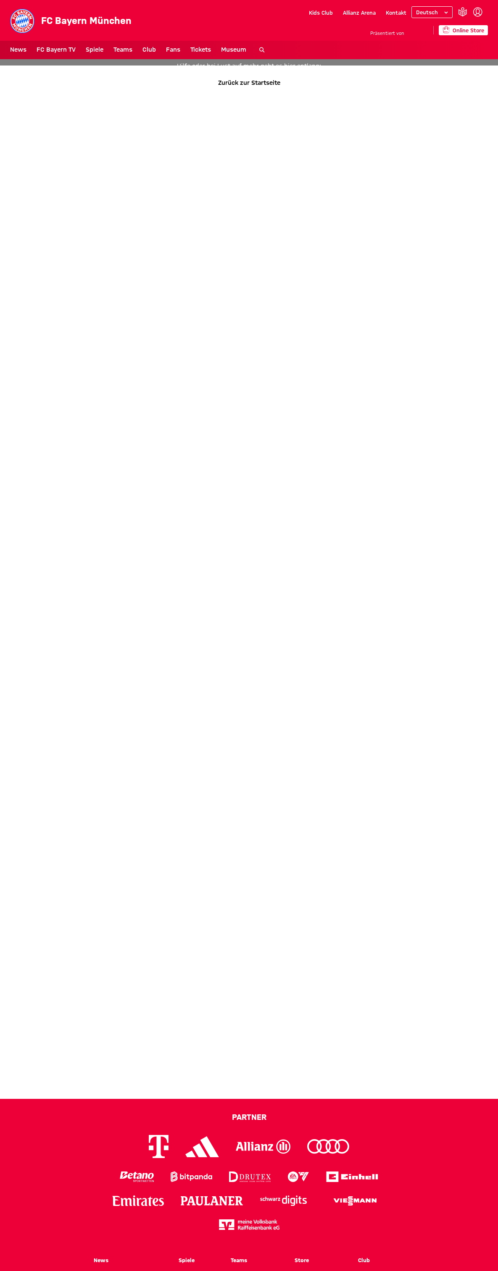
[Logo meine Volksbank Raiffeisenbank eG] (249, 1224)
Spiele (94, 49)
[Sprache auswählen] (432, 12)
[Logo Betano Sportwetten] (137, 1176)
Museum (233, 49)
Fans (173, 49)
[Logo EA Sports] (298, 1176)
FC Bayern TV (56, 49)
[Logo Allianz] (263, 1146)
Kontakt (396, 13)
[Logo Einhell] (352, 1176)
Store (302, 1260)
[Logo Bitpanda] (191, 1176)
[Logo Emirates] (138, 1200)
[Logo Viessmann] (355, 1200)
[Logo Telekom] (159, 1146)
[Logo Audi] (328, 1146)
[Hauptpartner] (418, 30)
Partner (249, 1117)
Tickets (200, 49)
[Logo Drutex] (250, 1176)
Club (149, 49)
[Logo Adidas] (202, 1146)
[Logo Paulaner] (212, 1200)
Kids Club (321, 13)
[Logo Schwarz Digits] (283, 1200)
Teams (122, 49)
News (18, 49)
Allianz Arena (359, 13)
